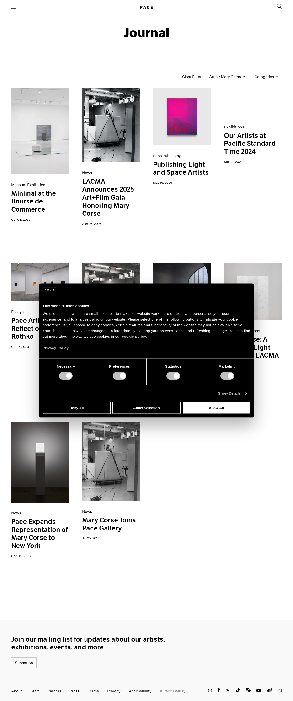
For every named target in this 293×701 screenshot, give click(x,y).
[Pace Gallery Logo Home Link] (146, 7)
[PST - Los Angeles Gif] (253, 102)
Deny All (76, 408)
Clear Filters (192, 77)
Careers (54, 691)
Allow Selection (146, 408)
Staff (34, 691)
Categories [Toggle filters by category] (266, 77)
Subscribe (24, 663)
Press (74, 691)
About (16, 691)
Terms (93, 691)
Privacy (114, 691)
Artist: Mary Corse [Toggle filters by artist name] (227, 77)
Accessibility (140, 691)
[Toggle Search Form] (279, 6)
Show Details (229, 393)
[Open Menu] (13, 7)
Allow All (216, 408)
